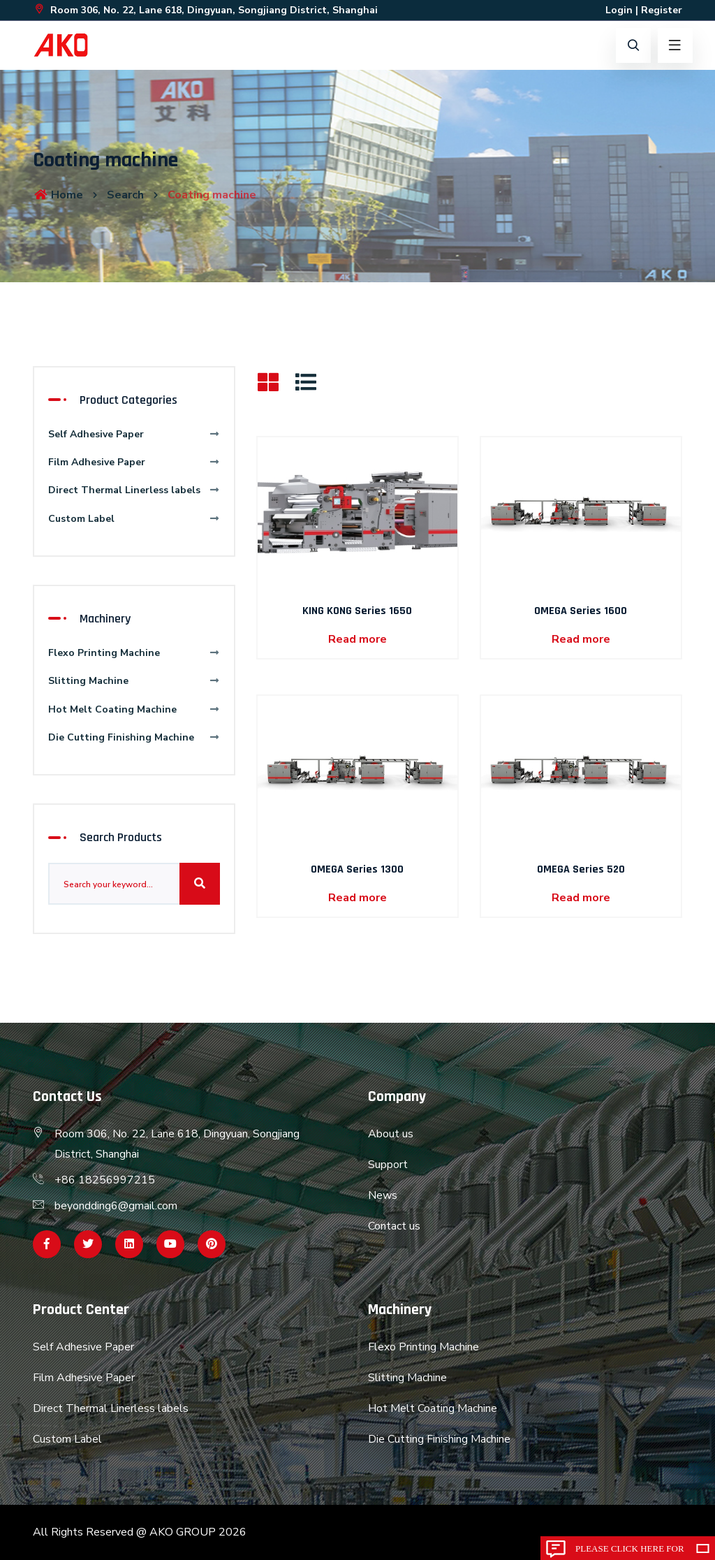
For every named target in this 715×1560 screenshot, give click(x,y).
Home (58, 195)
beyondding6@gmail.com (115, 1205)
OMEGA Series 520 (581, 869)
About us (390, 1134)
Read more (357, 639)
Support (388, 1164)
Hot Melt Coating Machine (134, 709)
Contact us (394, 1226)
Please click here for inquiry (629, 1551)
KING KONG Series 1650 (357, 611)
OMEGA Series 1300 (357, 869)
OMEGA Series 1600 (580, 611)
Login (619, 10)
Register (661, 10)
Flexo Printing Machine (134, 653)
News (382, 1195)
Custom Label (134, 518)
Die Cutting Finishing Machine (134, 737)
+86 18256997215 (104, 1180)
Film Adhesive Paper (134, 462)
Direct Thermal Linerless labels (134, 490)
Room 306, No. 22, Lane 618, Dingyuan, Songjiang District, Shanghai (205, 10)
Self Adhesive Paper (134, 434)
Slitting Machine (134, 681)
